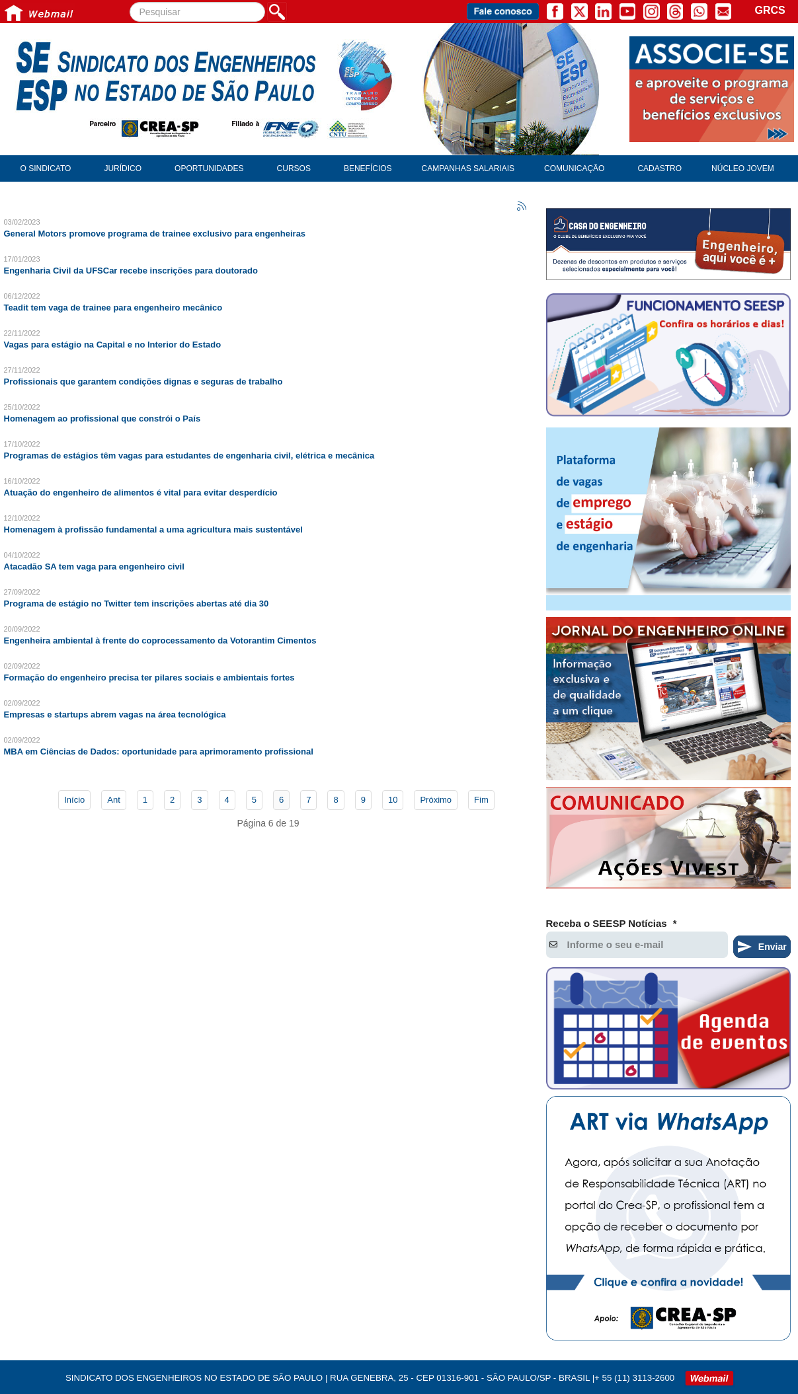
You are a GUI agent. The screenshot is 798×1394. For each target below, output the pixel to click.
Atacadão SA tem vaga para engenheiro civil (94, 566)
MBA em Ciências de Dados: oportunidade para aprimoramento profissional (158, 751)
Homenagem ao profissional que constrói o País (102, 418)
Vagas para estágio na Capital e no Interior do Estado (112, 344)
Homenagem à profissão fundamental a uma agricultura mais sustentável (153, 529)
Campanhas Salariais (468, 168)
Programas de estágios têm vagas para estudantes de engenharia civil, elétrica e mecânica (189, 455)
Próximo (436, 800)
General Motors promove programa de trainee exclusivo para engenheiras (155, 233)
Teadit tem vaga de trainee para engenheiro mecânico (113, 307)
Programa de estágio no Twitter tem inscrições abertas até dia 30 (136, 603)
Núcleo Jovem (742, 168)
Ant (113, 800)
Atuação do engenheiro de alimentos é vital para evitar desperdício (141, 492)
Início (74, 800)
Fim (481, 800)
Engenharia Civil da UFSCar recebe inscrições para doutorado (131, 270)
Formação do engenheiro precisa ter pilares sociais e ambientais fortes (149, 677)
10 (392, 800)
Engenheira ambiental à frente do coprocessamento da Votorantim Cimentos (160, 640)
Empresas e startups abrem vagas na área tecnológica (115, 714)
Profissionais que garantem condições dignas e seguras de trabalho (143, 381)
